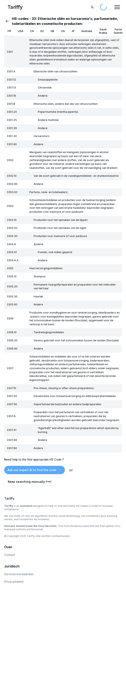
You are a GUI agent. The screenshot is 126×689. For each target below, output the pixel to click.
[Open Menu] (117, 7)
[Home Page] (24, 7)
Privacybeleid (13, 581)
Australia (86, 31)
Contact (9, 555)
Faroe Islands (118, 31)
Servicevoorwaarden (19, 574)
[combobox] (92, 7)
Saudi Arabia (103, 31)
